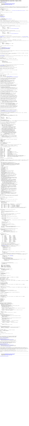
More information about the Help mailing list (4, 425)
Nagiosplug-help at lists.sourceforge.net (4, 412)
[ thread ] (7, 4)
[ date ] (6, 4)
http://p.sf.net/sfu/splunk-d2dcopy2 (4, 404)
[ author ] (11, 4)
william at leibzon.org (9, 90)
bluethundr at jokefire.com (8, 21)
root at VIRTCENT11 (2, 42)
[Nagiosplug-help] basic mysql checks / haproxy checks (10, 3)
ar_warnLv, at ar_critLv (4, 293)
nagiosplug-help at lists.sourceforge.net (5, 56)
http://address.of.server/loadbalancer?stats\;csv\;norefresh (18, 11)
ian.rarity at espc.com (2, 18)
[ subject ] (9, 4)
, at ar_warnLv (11, 305)
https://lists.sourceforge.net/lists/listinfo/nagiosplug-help (6, 406)
